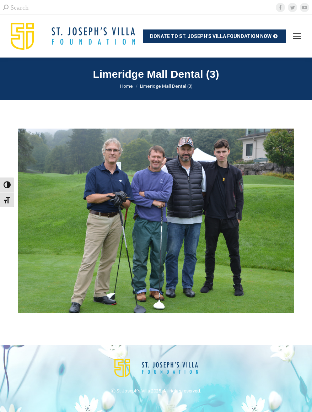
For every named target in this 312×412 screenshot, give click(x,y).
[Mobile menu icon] (297, 36)
